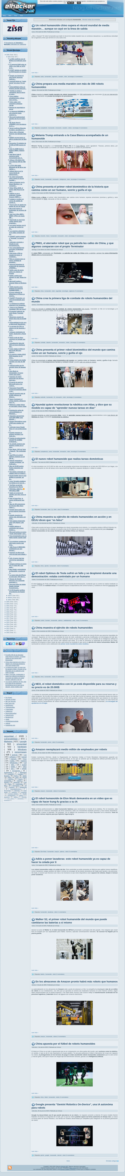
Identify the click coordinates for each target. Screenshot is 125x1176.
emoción (43, 236)
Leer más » (34, 72)
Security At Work (10, 699)
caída (42, 76)
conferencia (23, 787)
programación (9, 772)
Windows (22, 749)
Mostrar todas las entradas (91, 19)
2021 (8, 610)
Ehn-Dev (24, 797)
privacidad (22, 744)
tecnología (71, 76)
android (15, 755)
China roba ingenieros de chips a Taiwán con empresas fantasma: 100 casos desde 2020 (15, 663)
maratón (60, 76)
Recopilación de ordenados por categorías (15, 43)
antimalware (21, 798)
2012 (8, 628)
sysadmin (11, 774)
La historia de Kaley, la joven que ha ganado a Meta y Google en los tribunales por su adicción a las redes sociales (15, 670)
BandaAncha (9, 717)
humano (47, 620)
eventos (6, 782)
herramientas (16, 771)
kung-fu (57, 851)
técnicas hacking (13, 793)
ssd (25, 763)
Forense (12, 787)
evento (43, 179)
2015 (8, 622)
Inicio (68, 1161)
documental (7, 790)
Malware (8, 741)
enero (10, 599)
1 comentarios (62, 912)
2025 (8, 602)
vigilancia (72, 291)
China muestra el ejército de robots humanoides (64, 627)
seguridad (10, 736)
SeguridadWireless (16, 789)
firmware (7, 776)
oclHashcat (7, 800)
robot (65, 76)
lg (52, 509)
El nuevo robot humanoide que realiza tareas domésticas (69, 458)
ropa (59, 509)
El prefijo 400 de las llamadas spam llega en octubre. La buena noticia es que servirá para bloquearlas (15, 657)
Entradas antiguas (111, 1161)
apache (19, 781)
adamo (16, 797)
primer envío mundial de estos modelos (75, 644)
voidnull (7, 723)
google (23, 741)
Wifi (13, 765)
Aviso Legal (72, 1168)
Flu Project (8, 697)
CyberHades (9, 709)
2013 (8, 626)
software (12, 757)
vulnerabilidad (11, 739)
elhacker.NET (64, 1166)
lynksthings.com (10, 725)
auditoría (14, 792)
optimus (60, 620)
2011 (8, 630)
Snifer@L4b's (9, 715)
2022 (8, 608)
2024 (8, 604)
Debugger (17, 790)
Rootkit (25, 793)
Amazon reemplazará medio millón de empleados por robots (71, 749)
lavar (49, 509)
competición (44, 128)
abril (9, 57)
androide (43, 397)
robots (70, 128)
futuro (48, 236)
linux (25, 759)
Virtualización (12, 795)
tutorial (24, 757)
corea (50, 451)
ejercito (47, 565)
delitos (21, 795)
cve (25, 755)
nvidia (12, 761)
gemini (43, 1155)
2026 (8, 55)
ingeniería (55, 76)
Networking (23, 772)
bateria (43, 974)
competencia (44, 451)
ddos (25, 767)
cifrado (24, 769)
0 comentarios (79, 76)
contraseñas (8, 781)
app (13, 769)
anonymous (16, 785)
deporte (48, 342)
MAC (6, 785)
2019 (8, 614)
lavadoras (51, 912)
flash (10, 784)
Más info (70, 3)
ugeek (7, 719)
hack (17, 777)
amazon (43, 791)
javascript (17, 782)
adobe (25, 776)
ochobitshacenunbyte (11, 721)
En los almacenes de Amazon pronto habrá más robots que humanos (76, 981)
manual (13, 759)
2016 (8, 620)
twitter (13, 767)
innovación (59, 128)
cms (25, 782)
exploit (24, 765)
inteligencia (63, 179)
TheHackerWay (10, 707)
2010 (8, 632)
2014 (8, 624)
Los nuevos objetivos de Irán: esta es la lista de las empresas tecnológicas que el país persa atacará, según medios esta (15, 684)
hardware (22, 746)
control (43, 620)
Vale (79, 3)
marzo (10, 595)
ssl (26, 785)
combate (43, 342)
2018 (8, 616)
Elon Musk (44, 851)
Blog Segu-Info (9, 703)
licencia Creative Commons (68, 1169)
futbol (46, 1097)
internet (59, 1155)
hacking (24, 761)
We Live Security (10, 701)
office (10, 777)
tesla (77, 620)
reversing (7, 797)
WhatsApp (14, 763)
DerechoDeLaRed (10, 713)
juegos (20, 779)
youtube (20, 774)
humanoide (48, 76)
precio (50, 742)
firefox (16, 776)
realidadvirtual (68, 620)
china (42, 291)
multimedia (19, 784)
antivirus (11, 779)
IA (54, 397)
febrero (10, 597)
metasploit (24, 792)
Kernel (25, 777)
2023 (8, 606)
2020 (8, 612)
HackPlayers (9, 705)
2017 (8, 618)
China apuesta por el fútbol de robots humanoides (65, 1043)
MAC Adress (10, 798)
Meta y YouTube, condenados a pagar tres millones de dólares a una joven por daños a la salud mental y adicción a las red (15, 677)
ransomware (21, 752)
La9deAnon (8, 711)
